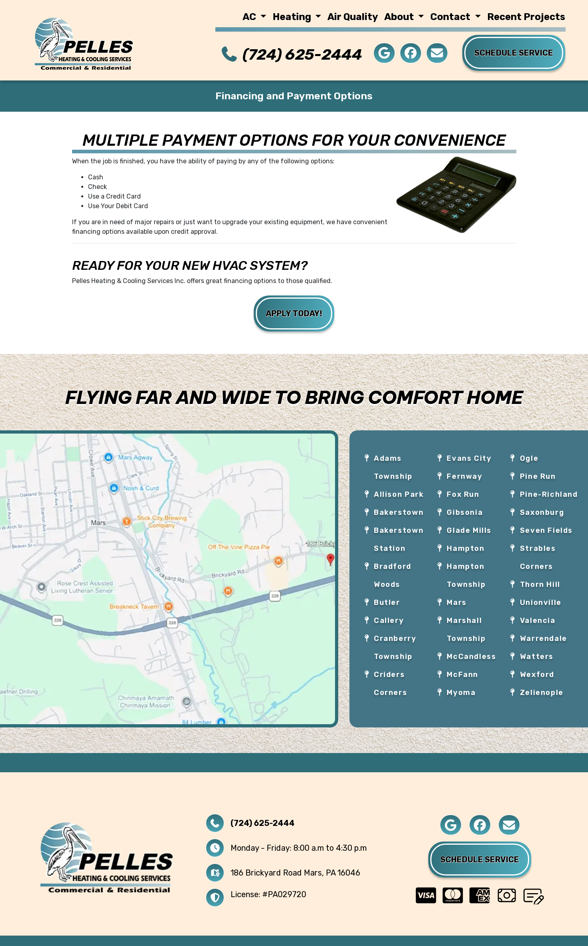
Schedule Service (479, 859)
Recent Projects (526, 16)
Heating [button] (293, 16)
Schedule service (513, 53)
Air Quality (352, 16)
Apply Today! (294, 313)
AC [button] (250, 16)
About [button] (400, 16)
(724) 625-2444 (302, 54)
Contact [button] (451, 16)
